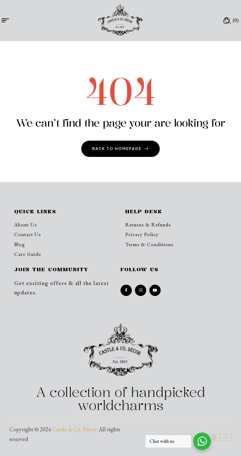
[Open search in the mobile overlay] (228, 20)
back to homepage (120, 148)
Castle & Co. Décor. (75, 429)
